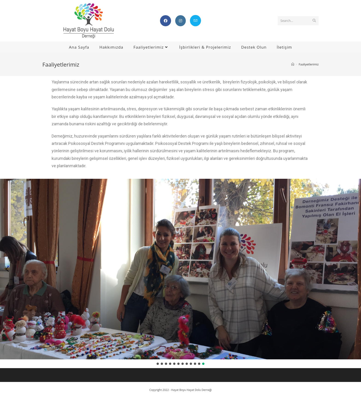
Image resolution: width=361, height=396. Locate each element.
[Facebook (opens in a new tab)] (165, 20)
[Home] (292, 64)
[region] (180, 272)
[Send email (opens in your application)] (195, 20)
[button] (7, 269)
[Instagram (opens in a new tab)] (180, 20)
